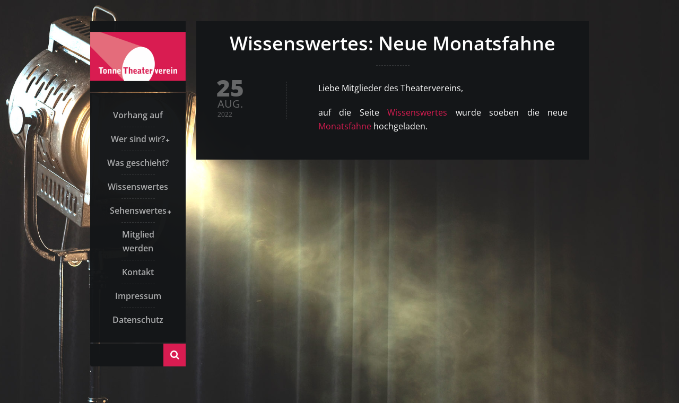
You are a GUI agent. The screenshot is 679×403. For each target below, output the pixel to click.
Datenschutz (137, 320)
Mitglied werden (138, 241)
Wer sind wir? (138, 139)
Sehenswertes (138, 210)
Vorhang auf (138, 115)
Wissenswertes (138, 186)
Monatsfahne (344, 126)
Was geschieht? (138, 163)
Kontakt (138, 272)
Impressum (138, 296)
